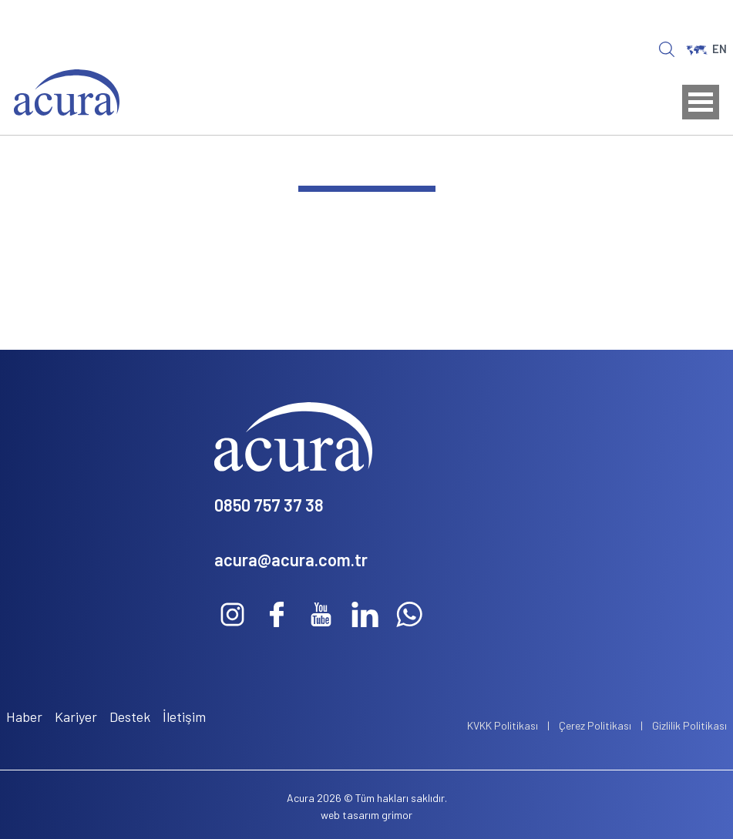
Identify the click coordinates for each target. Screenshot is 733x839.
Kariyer (76, 716)
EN (706, 48)
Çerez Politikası (595, 725)
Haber (24, 716)
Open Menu (700, 102)
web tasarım (350, 814)
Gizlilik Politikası (689, 725)
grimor (397, 814)
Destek (129, 716)
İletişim (184, 716)
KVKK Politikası (502, 725)
